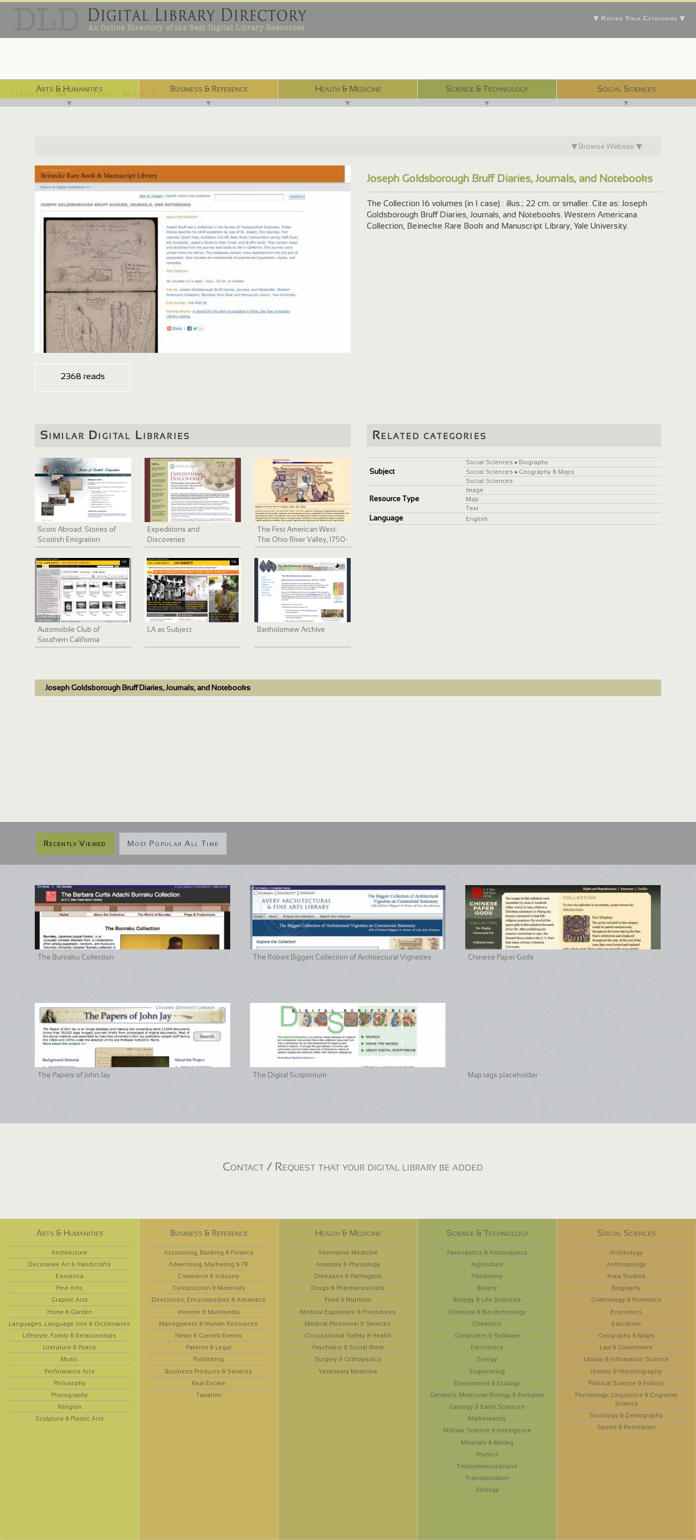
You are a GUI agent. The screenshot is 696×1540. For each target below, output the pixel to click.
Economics (626, 1312)
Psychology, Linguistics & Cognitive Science (626, 1399)
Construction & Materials (208, 1288)
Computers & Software (487, 1335)
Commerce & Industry (208, 1276)
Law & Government (626, 1347)
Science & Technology (487, 88)
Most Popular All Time (172, 843)
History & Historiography (626, 1371)
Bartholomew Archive (291, 629)
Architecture (69, 1252)
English (477, 519)
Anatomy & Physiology (348, 1264)
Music (69, 1359)
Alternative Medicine (348, 1252)
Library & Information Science (626, 1359)
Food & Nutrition (348, 1299)
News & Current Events (208, 1335)
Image (474, 490)
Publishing (208, 1359)
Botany (487, 1288)
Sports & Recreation (626, 1427)
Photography (69, 1395)
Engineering (487, 1371)
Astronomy (487, 1276)
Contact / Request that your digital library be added (353, 1166)
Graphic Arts (69, 1299)
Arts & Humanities (69, 88)
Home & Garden (69, 1312)
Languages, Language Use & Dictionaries (69, 1323)
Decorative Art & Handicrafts (69, 1264)
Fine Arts (69, 1288)
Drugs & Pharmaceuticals (347, 1288)
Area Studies (626, 1276)
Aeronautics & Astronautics (487, 1252)
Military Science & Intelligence (487, 1430)
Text (472, 508)
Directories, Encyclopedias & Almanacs (209, 1299)
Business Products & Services (208, 1371)
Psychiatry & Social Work (348, 1347)
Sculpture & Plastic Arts (69, 1418)
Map (472, 499)
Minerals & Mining (487, 1442)
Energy (487, 1359)
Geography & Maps (546, 472)
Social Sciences (626, 88)
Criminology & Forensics (626, 1299)
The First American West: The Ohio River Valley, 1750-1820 (302, 539)
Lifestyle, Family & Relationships (69, 1335)
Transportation (487, 1478)
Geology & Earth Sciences (487, 1406)
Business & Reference (209, 88)
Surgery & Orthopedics (347, 1359)
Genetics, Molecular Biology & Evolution (487, 1395)
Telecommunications (487, 1466)
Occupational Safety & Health (348, 1335)
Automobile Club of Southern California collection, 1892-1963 (71, 639)
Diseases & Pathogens (348, 1276)
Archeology (626, 1252)
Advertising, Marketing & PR (208, 1264)
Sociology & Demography (626, 1415)
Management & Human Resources (208, 1323)
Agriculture (487, 1264)
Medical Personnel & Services (348, 1323)
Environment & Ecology (487, 1383)
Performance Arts (69, 1371)
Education (626, 1323)
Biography (533, 462)
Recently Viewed (75, 843)
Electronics (487, 1347)
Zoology (487, 1489)
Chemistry (487, 1323)
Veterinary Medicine (348, 1371)
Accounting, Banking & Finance (209, 1252)
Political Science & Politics (626, 1383)
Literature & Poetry (69, 1347)
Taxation (209, 1395)
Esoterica (70, 1276)
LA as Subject (169, 629)
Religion (69, 1406)
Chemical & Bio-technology (487, 1312)
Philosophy (70, 1383)
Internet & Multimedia (209, 1312)
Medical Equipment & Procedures (348, 1312)
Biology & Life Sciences (487, 1299)
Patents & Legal (208, 1347)
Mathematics (487, 1418)
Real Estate (208, 1383)
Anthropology (626, 1264)
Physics (487, 1454)
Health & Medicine (348, 88)
